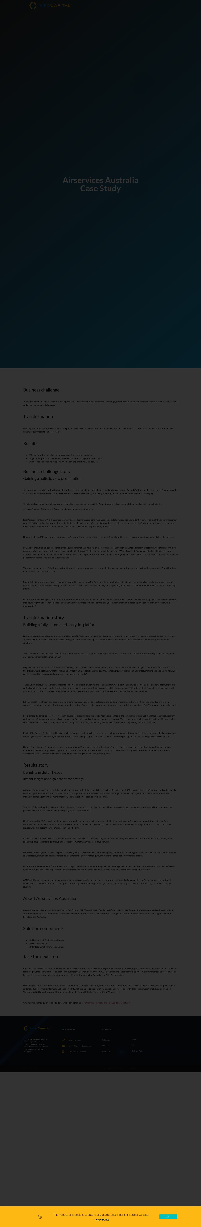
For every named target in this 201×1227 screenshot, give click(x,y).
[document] (100, 613)
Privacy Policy (101, 1219)
